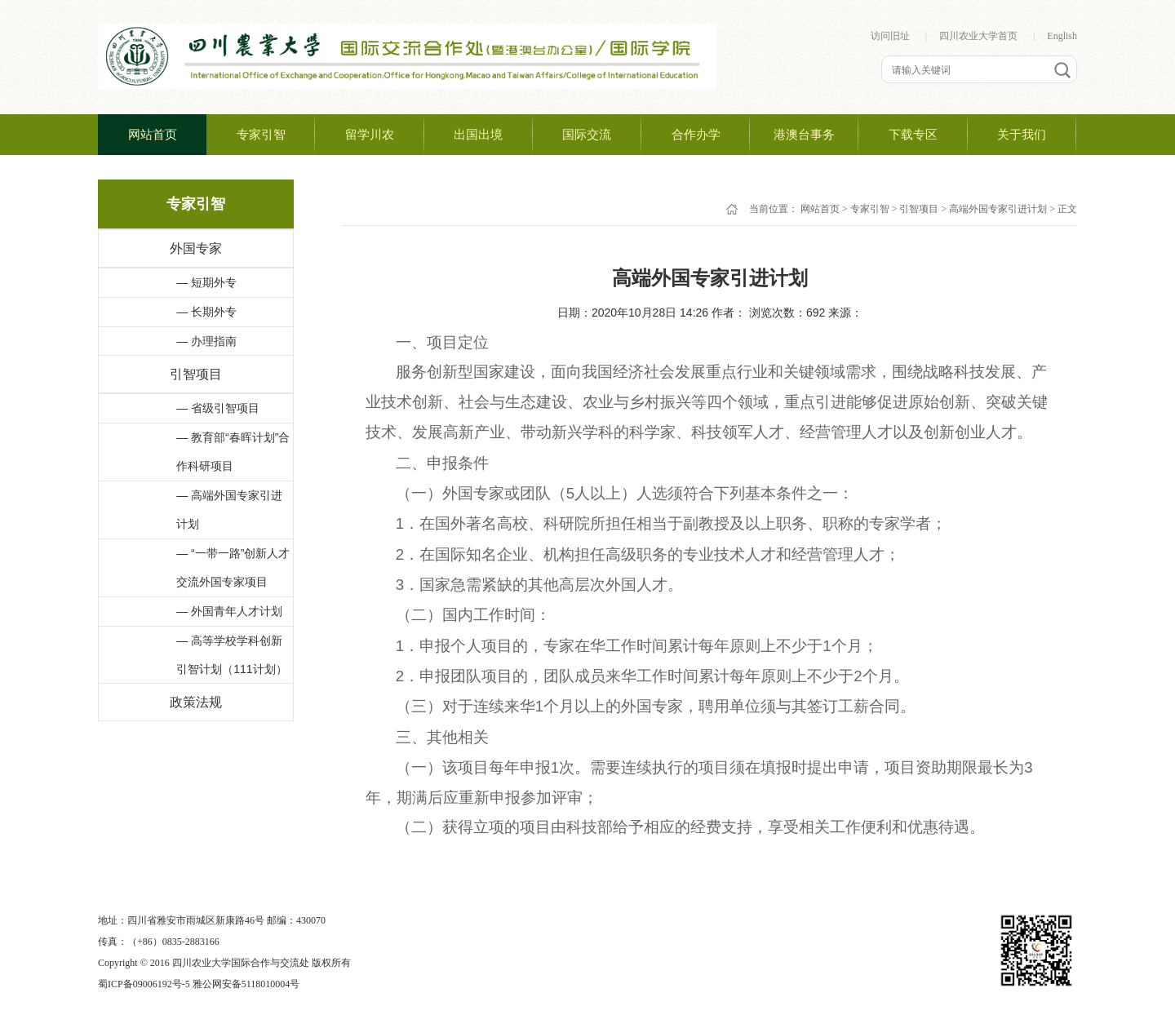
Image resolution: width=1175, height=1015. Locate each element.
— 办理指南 (206, 341)
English (1062, 36)
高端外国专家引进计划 (998, 209)
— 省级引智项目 (217, 407)
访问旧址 (890, 36)
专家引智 (869, 209)
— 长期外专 (206, 311)
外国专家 (196, 248)
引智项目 (196, 374)
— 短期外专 (206, 282)
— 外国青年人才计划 (229, 611)
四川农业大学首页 (978, 36)
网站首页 (820, 209)
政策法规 (196, 702)
